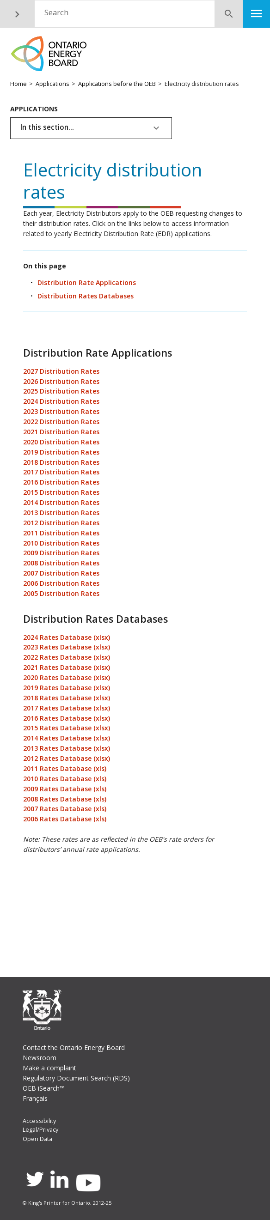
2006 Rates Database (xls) (64, 818)
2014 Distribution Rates (61, 502)
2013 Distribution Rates (61, 512)
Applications (52, 84)
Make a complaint (49, 1067)
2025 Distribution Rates (61, 391)
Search (56, 12)
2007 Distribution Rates (61, 573)
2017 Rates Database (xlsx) (66, 708)
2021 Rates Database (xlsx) (66, 667)
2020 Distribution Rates (61, 441)
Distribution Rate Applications (86, 282)
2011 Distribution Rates (61, 532)
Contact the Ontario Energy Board (74, 1047)
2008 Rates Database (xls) (64, 799)
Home (18, 84)
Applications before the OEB (117, 84)
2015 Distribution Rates (61, 492)
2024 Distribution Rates (61, 401)
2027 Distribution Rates (61, 371)
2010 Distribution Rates (61, 543)
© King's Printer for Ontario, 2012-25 (67, 1202)
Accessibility (39, 1121)
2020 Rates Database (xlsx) (66, 677)
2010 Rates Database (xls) (64, 778)
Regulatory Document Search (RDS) (76, 1078)
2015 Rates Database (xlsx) (66, 727)
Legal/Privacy (40, 1130)
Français (35, 1098)
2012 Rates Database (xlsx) (66, 758)
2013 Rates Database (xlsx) (66, 748)
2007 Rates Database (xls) (64, 808)
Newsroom (39, 1057)
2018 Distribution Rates (61, 462)
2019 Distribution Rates (61, 452)
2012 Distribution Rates (61, 522)
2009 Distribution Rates (61, 552)
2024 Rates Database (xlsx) (66, 637)
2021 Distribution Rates (61, 431)
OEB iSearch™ (44, 1088)
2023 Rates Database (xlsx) (66, 647)
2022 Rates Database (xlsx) (66, 657)
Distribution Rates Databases (85, 295)
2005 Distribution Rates (61, 593)
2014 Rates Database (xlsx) (66, 738)
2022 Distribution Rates (61, 421)
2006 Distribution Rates (61, 583)
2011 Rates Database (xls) (64, 768)
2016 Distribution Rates (61, 482)
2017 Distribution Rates (61, 471)
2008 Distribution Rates (61, 562)
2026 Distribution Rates (61, 381)
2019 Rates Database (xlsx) (66, 687)
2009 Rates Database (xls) (64, 788)
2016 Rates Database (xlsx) (66, 718)
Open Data (37, 1139)
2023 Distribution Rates (61, 411)
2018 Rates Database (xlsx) (66, 697)
